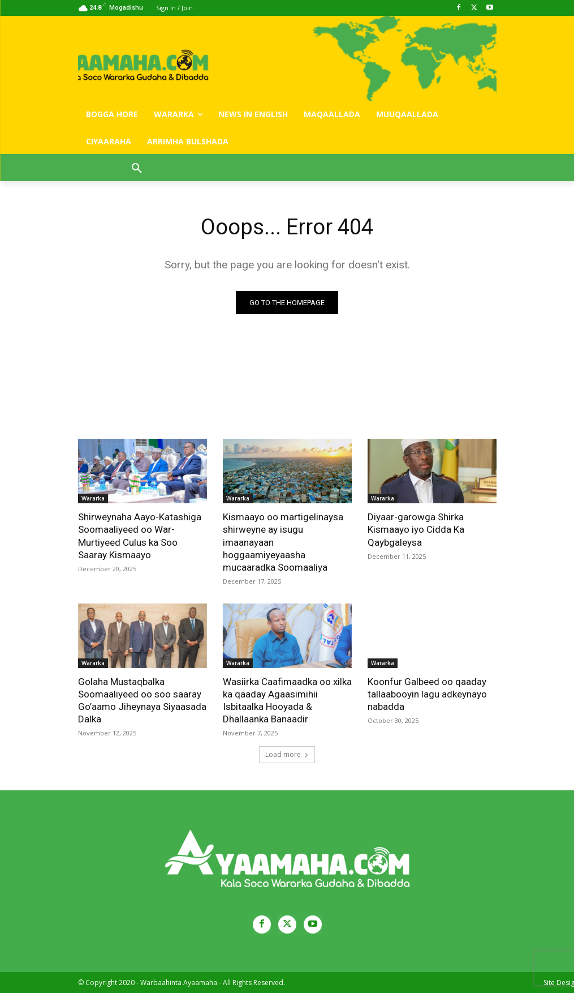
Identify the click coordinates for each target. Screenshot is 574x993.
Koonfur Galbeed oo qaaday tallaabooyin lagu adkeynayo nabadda (427, 694)
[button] (136, 168)
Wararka (93, 498)
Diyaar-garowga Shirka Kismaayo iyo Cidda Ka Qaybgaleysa (416, 529)
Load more (287, 754)
